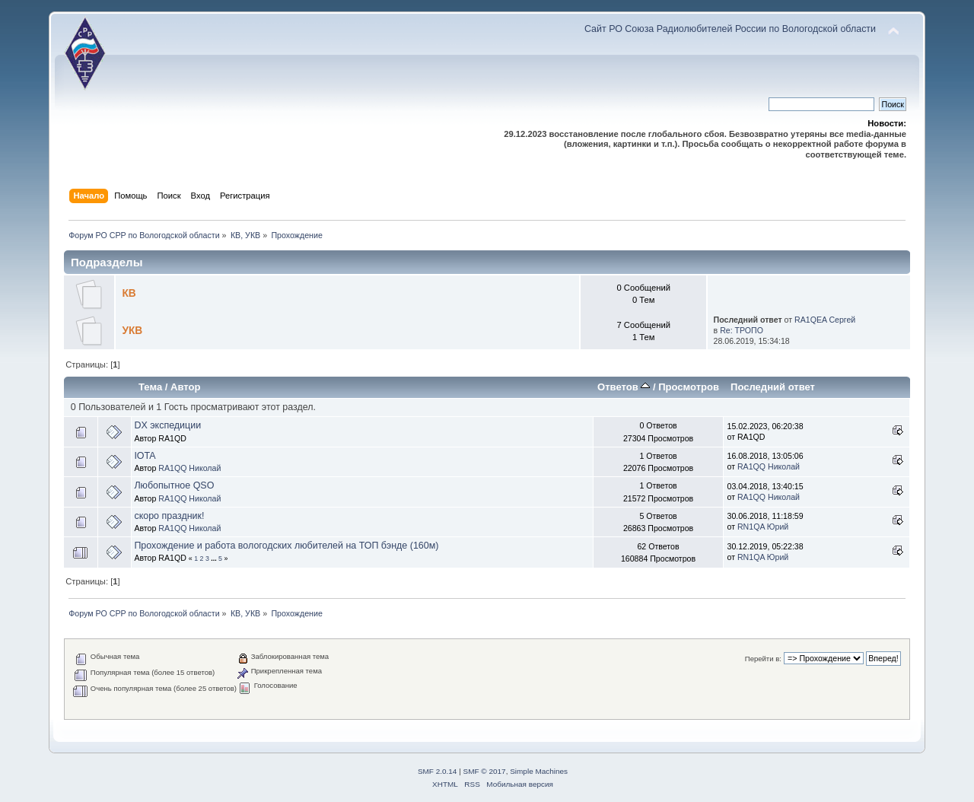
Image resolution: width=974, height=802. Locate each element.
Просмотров (688, 387)
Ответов (623, 387)
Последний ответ (772, 387)
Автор (185, 387)
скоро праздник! (169, 516)
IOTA (144, 455)
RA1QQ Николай (189, 468)
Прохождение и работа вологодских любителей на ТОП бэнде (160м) (286, 545)
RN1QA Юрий (762, 526)
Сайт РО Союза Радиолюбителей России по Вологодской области (730, 29)
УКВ (132, 330)
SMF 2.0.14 (437, 771)
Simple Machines (539, 771)
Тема (150, 387)
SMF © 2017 (484, 771)
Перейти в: (763, 658)
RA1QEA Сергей (824, 319)
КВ (128, 293)
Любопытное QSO (174, 485)
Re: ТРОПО (741, 330)
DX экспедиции (167, 425)
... (214, 558)
